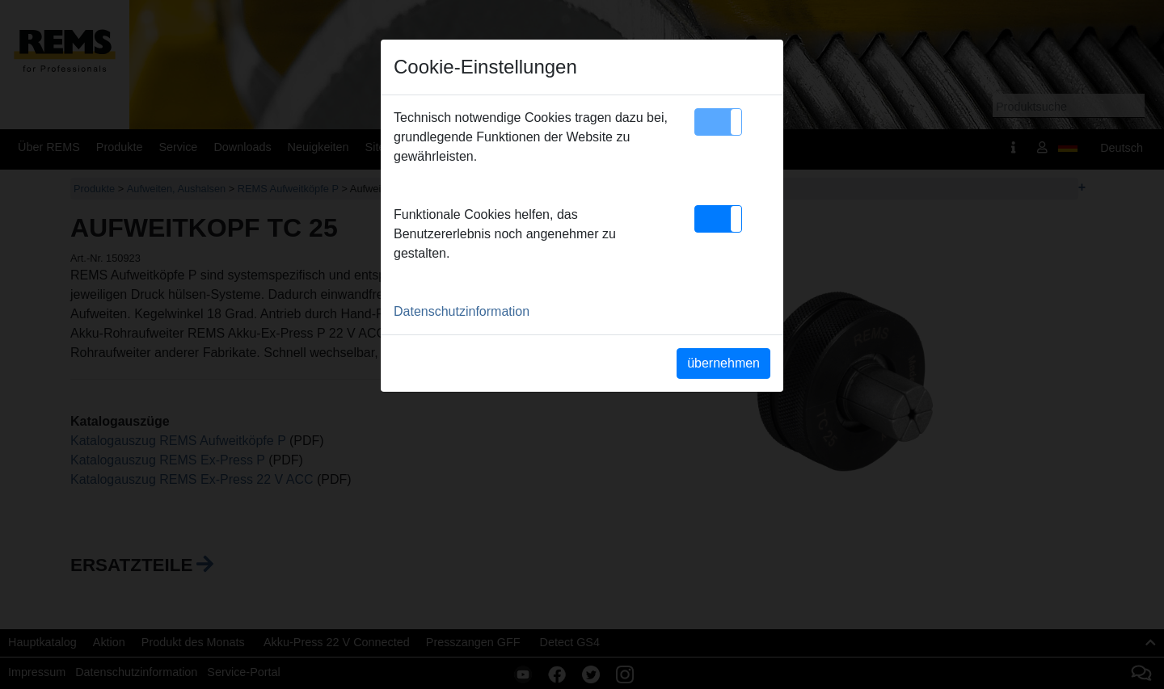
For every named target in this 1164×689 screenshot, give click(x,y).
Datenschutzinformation (461, 311)
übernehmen (723, 363)
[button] (718, 122)
